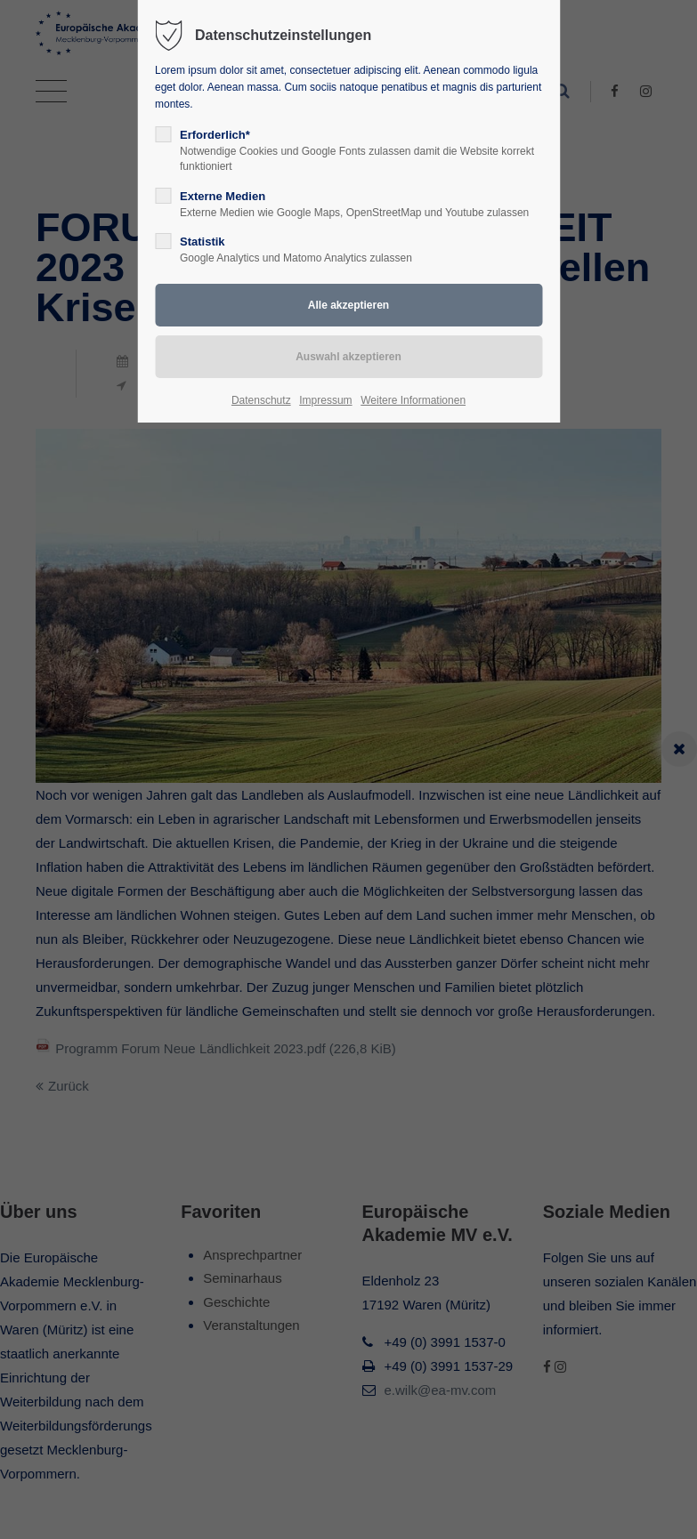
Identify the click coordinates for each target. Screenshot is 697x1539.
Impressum (325, 400)
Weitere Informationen (413, 400)
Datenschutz (261, 400)
